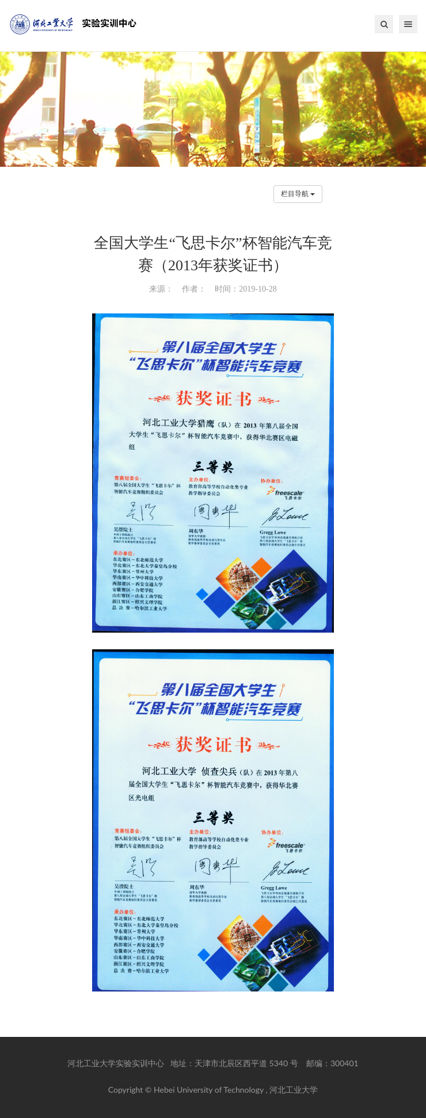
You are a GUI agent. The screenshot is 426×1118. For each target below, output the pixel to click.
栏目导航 (298, 194)
